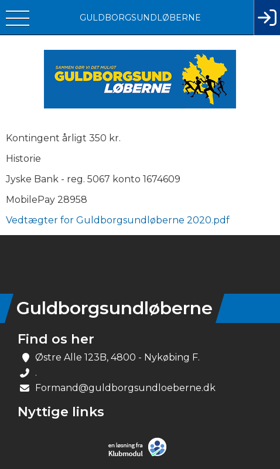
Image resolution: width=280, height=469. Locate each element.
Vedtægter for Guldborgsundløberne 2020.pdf (118, 220)
